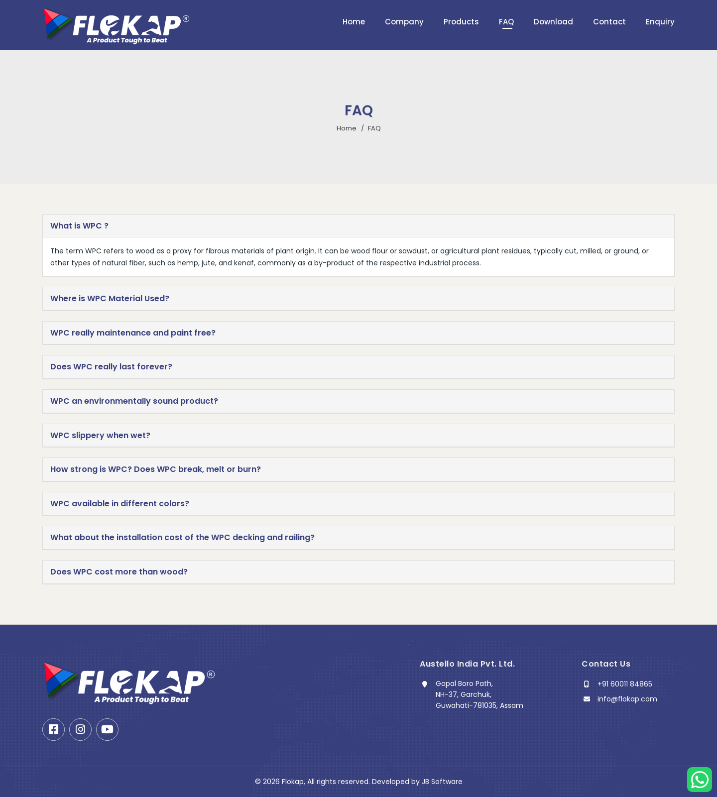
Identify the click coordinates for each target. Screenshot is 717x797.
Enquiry (660, 21)
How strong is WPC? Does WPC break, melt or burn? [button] (155, 469)
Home (354, 21)
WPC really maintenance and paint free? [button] (133, 333)
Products (461, 21)
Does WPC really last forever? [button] (111, 366)
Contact (609, 21)
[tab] (358, 226)
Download (553, 21)
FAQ (506, 21)
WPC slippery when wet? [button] (100, 435)
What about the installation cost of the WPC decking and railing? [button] (182, 537)
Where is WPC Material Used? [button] (109, 298)
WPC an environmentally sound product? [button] (134, 401)
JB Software (442, 782)
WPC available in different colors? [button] (119, 503)
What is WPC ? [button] (79, 226)
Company (404, 21)
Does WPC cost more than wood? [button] (119, 572)
